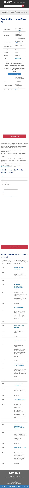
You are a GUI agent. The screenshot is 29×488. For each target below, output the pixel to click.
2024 (3, 179)
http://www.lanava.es (5, 166)
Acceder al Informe (14, 136)
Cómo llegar (19, 42)
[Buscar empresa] (13, 6)
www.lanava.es (18, 58)
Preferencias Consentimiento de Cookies (14, 483)
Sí (2, 176)
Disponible (17, 89)
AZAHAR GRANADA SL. (19, 307)
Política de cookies (14, 482)
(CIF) (20, 30)
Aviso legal (14, 481)
